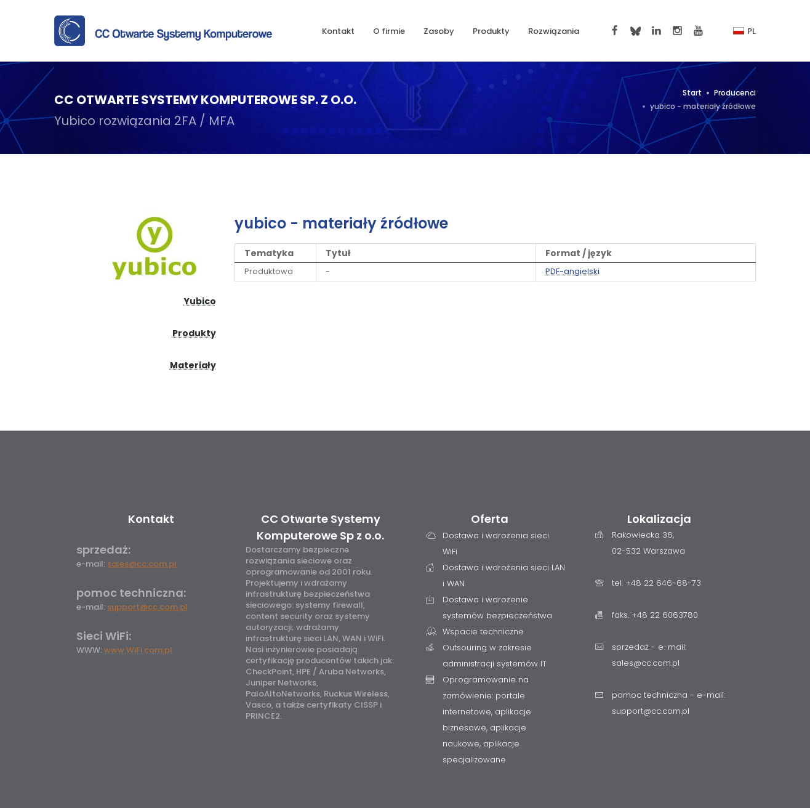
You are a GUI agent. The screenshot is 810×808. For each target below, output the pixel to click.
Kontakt (338, 31)
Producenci (735, 92)
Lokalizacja (659, 519)
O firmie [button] (389, 31)
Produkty (194, 333)
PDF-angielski (572, 271)
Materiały (193, 365)
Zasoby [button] (438, 31)
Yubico (200, 301)
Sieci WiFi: (103, 636)
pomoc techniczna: (131, 592)
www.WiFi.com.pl (138, 650)
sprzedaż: (103, 549)
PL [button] (744, 31)
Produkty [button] (491, 31)
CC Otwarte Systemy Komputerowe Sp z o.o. (320, 527)
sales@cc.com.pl (142, 564)
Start (692, 92)
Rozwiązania (553, 31)
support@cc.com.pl (147, 607)
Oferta (489, 519)
